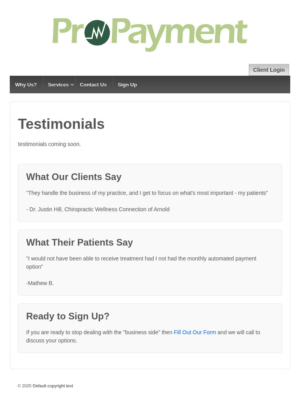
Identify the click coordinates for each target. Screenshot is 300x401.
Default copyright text (52, 385)
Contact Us (93, 84)
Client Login (269, 70)
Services (58, 84)
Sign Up (127, 84)
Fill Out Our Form (195, 332)
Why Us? (26, 84)
